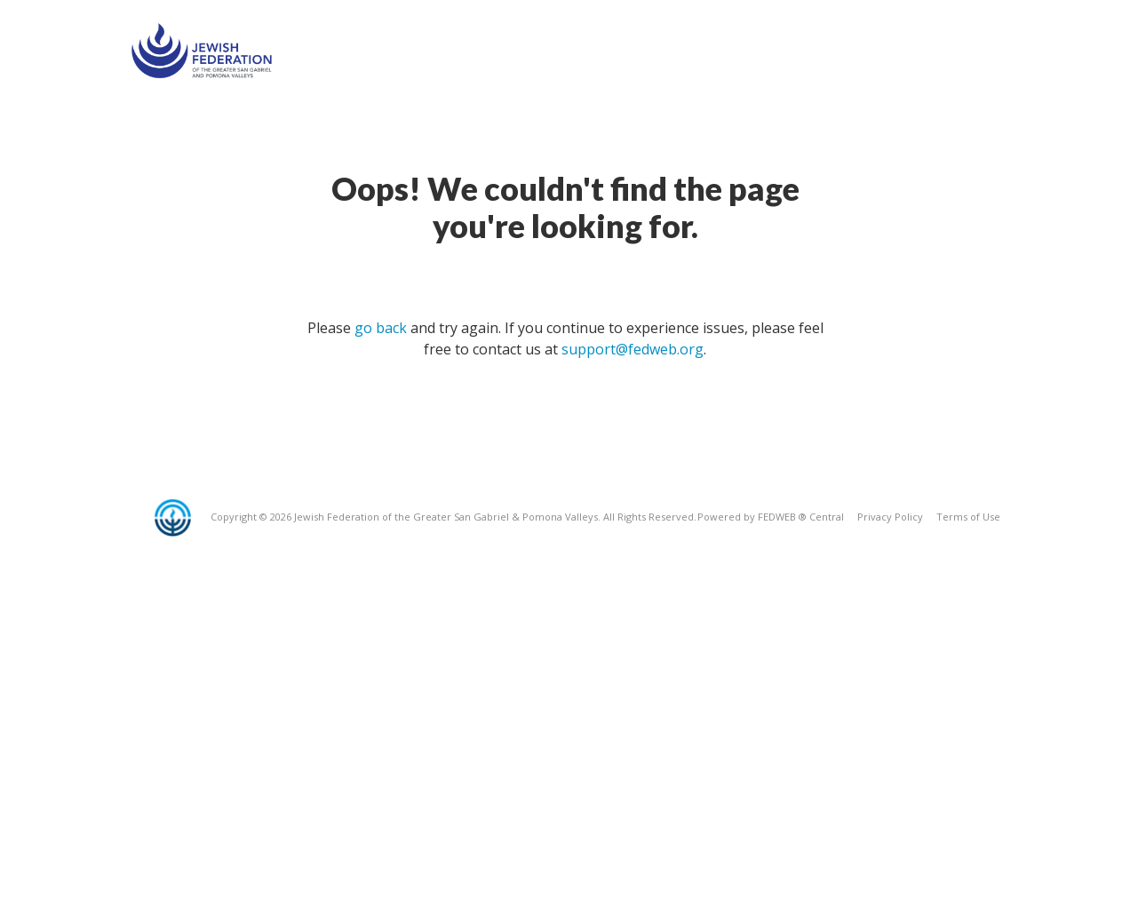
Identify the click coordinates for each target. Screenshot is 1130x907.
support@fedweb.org (632, 349)
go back (380, 328)
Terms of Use (968, 516)
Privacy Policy (890, 516)
